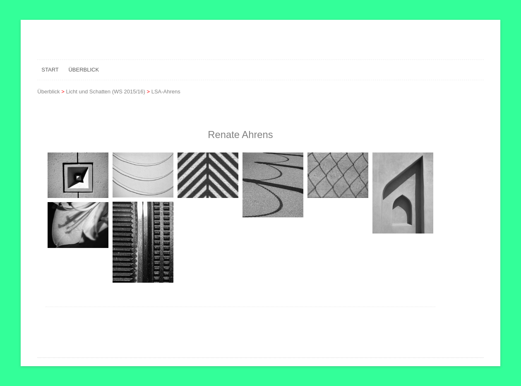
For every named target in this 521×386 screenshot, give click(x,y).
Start (49, 70)
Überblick (83, 70)
